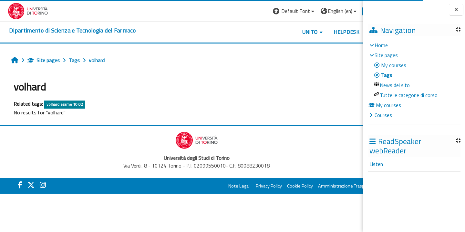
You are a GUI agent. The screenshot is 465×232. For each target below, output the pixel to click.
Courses (383, 115)
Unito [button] (287, 32)
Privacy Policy (246, 185)
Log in (351, 11)
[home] (64, 30)
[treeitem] (414, 80)
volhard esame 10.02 (60, 104)
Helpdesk (324, 32)
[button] (272, 11)
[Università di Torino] (20, 10)
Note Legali (217, 185)
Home (381, 45)
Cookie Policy (278, 185)
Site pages (39, 60)
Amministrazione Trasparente (326, 185)
